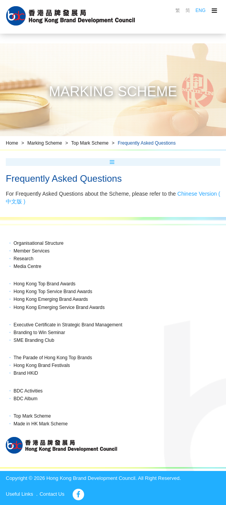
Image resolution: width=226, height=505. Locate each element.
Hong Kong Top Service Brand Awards (53, 291)
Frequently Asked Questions (147, 143)
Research (23, 258)
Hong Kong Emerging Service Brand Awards (59, 307)
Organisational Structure (38, 243)
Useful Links (19, 494)
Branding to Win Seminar (39, 332)
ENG (200, 10)
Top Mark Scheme (90, 143)
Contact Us (51, 494)
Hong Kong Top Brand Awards (44, 284)
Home (12, 143)
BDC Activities (28, 391)
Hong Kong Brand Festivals (42, 365)
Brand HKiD (26, 373)
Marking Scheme (44, 143)
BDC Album (25, 398)
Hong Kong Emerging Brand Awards (51, 299)
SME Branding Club (34, 340)
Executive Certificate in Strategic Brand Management (68, 325)
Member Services (31, 251)
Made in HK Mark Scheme (41, 424)
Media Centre (27, 266)
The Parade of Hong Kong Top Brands (53, 357)
